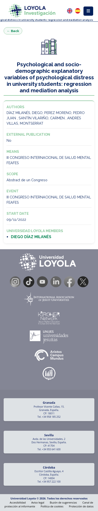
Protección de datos (81, 506)
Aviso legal (37, 502)
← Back (13, 31)
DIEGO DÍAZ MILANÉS (31, 237)
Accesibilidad (18, 502)
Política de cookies (52, 506)
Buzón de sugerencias (63, 502)
